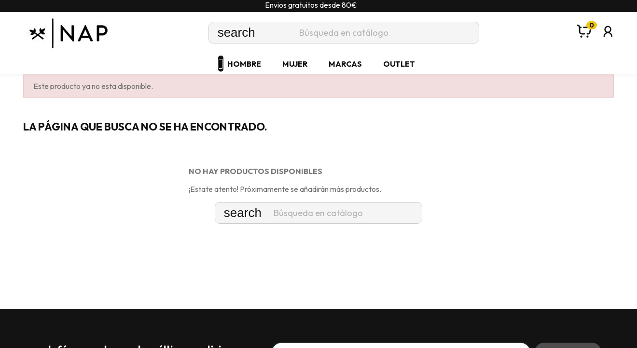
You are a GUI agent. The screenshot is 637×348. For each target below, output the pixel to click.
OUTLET (399, 64)
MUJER (294, 64)
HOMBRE (244, 64)
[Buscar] (344, 32)
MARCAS (345, 64)
